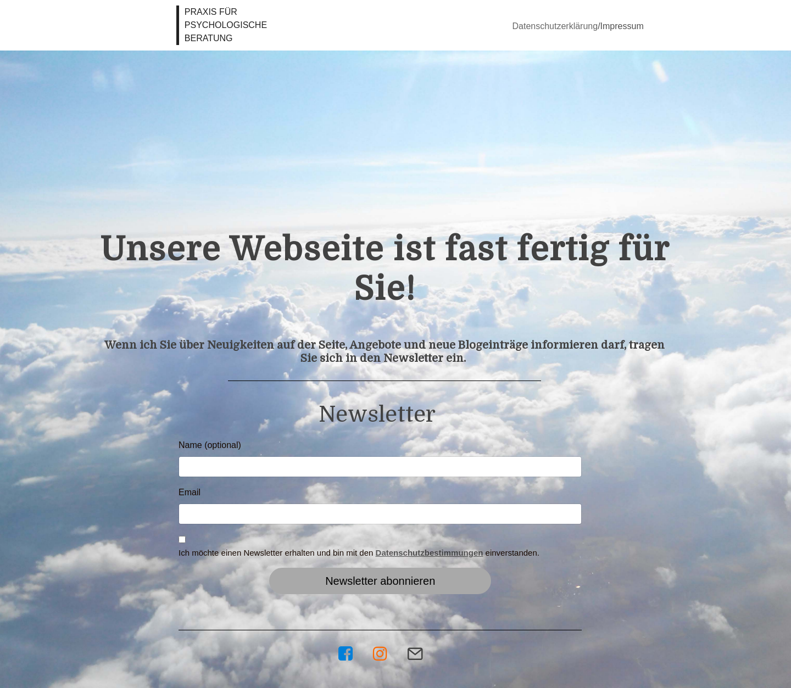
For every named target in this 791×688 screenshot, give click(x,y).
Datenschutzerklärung (555, 26)
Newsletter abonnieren (380, 581)
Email (189, 492)
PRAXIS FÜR (211, 11)
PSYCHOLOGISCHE (226, 25)
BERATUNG (210, 38)
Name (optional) (210, 445)
